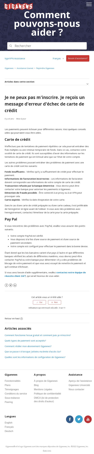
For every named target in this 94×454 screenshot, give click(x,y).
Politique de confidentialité (47, 393)
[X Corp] (11, 285)
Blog (36, 385)
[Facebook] (6, 285)
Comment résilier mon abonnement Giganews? (28, 346)
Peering (9, 402)
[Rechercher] (47, 45)
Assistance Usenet (25, 68)
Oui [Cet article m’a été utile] (40, 302)
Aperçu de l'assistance (80, 381)
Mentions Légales (43, 389)
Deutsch (9, 431)
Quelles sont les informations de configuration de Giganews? (35, 357)
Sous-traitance (12, 398)
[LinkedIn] (15, 285)
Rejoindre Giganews (45, 68)
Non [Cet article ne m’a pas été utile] (56, 302)
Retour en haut (14, 318)
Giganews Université (79, 385)
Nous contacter (76, 389)
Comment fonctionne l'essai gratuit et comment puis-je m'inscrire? (38, 335)
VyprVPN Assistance (15, 58)
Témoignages (12, 389)
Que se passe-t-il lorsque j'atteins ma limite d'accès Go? (33, 351)
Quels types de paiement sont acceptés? (25, 340)
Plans (7, 385)
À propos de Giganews (45, 381)
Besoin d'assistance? (77, 58)
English (8, 422)
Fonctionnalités (12, 381)
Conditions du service (16, 393)
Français (57, 58)
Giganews (9, 68)
